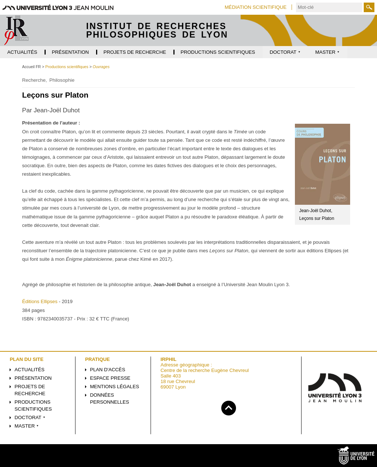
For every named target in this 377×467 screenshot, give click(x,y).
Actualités (30, 369)
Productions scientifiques (33, 405)
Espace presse (110, 378)
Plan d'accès (107, 369)
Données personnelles (109, 398)
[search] (329, 7)
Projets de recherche (30, 390)
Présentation (33, 378)
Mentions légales (114, 386)
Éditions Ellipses (39, 301)
